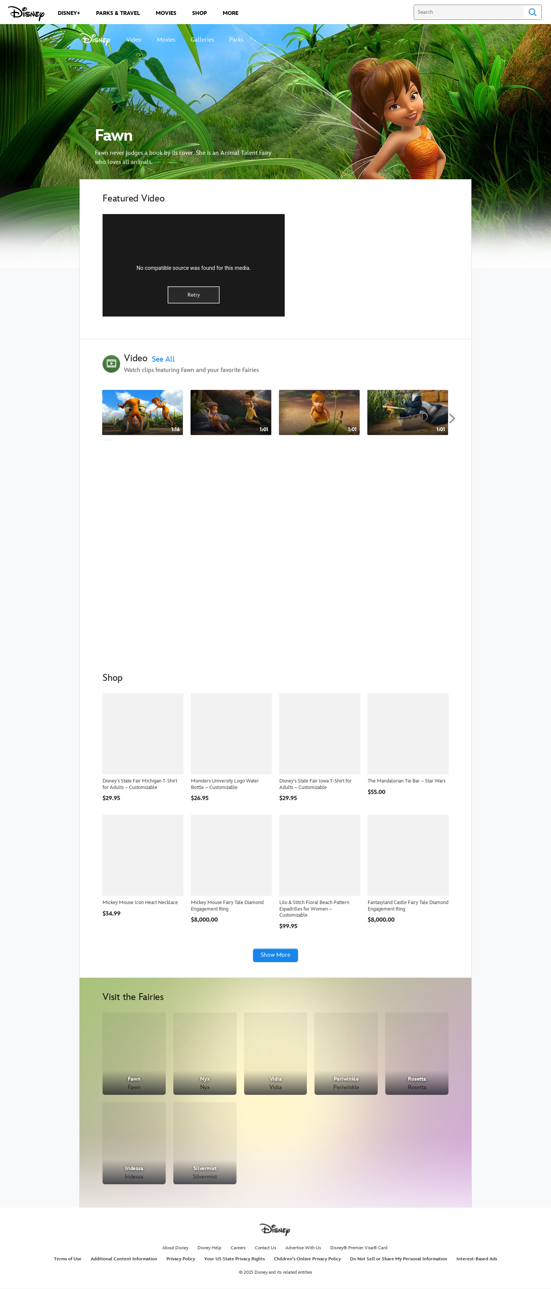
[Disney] (99, 39)
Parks (236, 40)
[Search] (468, 12)
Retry (193, 295)
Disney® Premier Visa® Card (359, 1249)
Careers (238, 1249)
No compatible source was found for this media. (194, 268)
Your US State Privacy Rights (234, 1260)
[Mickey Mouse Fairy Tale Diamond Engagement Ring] (231, 855)
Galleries (202, 40)
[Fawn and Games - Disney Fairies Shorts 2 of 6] (231, 412)
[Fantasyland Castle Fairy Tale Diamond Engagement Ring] (408, 855)
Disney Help (209, 1249)
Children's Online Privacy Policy (307, 1260)
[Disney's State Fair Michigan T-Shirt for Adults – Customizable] (143, 733)
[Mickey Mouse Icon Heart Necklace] (143, 855)
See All (163, 359)
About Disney (175, 1249)
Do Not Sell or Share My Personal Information (398, 1260)
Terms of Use (68, 1260)
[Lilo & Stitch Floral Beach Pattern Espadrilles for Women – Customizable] (319, 855)
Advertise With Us (303, 1249)
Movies (166, 40)
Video (134, 40)
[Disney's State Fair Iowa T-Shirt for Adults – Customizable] (319, 733)
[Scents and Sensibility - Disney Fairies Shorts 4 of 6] (407, 412)
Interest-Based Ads (476, 1260)
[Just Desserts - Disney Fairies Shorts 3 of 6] (319, 412)
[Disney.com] (26, 13)
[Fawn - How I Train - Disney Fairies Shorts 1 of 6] (142, 412)
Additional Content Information (124, 1260)
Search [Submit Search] (532, 12)
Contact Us (265, 1249)
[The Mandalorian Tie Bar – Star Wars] (408, 733)
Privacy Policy (180, 1260)
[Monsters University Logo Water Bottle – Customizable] (231, 733)
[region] (194, 265)
